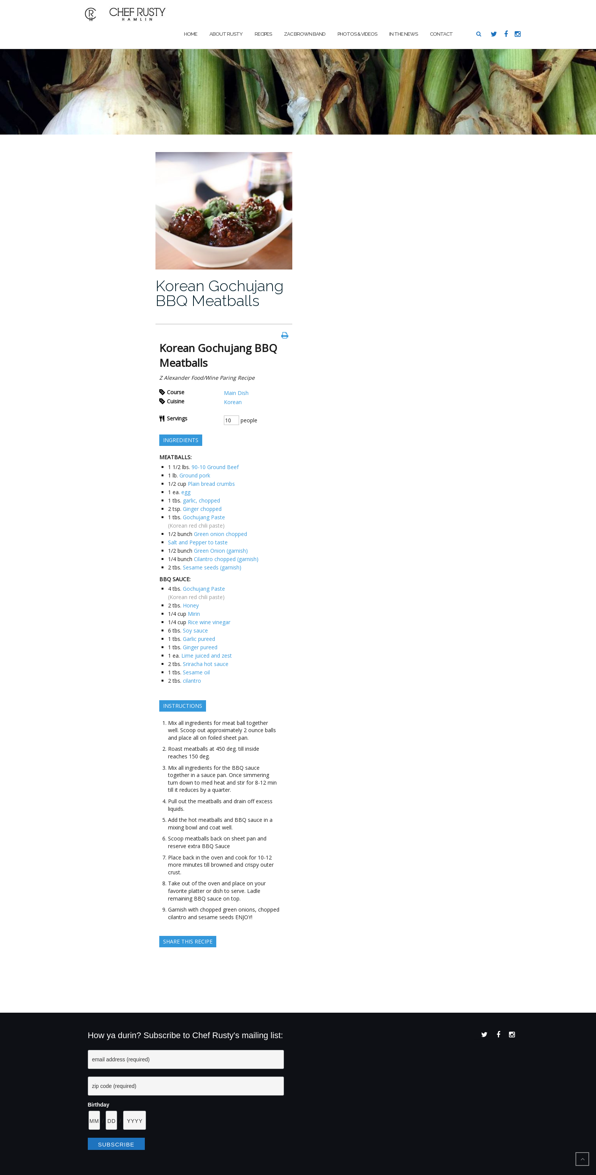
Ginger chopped (202, 508)
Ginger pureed (200, 647)
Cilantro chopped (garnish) (226, 559)
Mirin (194, 613)
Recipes (263, 34)
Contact (441, 34)
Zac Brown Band (304, 34)
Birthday (98, 1105)
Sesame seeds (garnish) (212, 567)
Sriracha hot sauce (205, 664)
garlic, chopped (201, 500)
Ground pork (194, 475)
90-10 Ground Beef (215, 467)
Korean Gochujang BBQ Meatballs (219, 293)
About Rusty (226, 34)
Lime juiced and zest (206, 655)
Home (190, 34)
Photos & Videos (357, 34)
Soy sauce (195, 630)
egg (185, 492)
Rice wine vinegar (209, 622)
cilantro (192, 680)
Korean (233, 402)
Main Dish (236, 392)
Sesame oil (196, 672)
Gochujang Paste (204, 517)
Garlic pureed (199, 638)
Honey (191, 605)
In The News (403, 34)
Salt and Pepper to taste (198, 542)
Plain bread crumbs (211, 483)
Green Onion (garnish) (221, 550)
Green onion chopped (220, 534)
